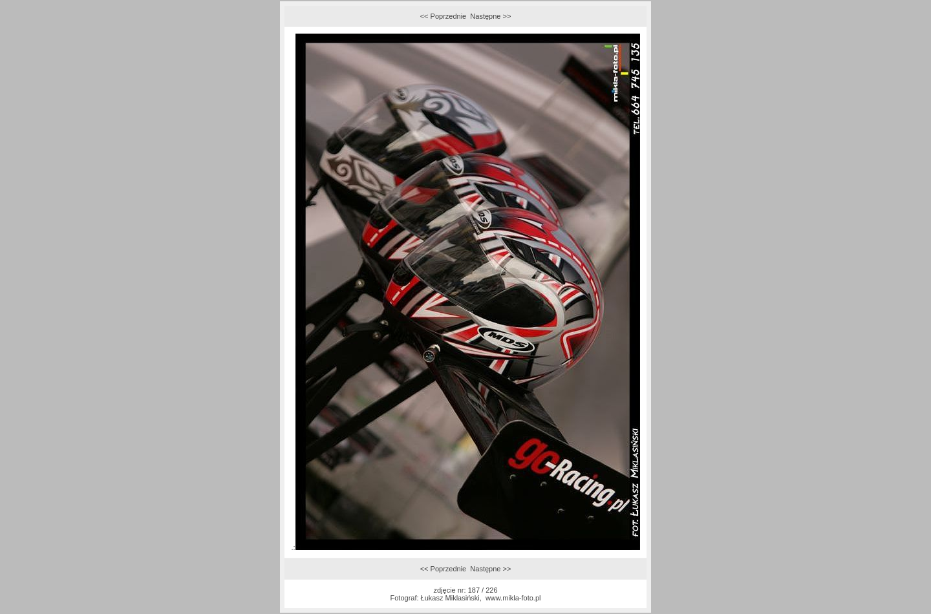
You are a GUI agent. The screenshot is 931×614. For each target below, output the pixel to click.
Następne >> (490, 16)
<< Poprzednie (443, 16)
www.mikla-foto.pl (513, 598)
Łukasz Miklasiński (450, 598)
